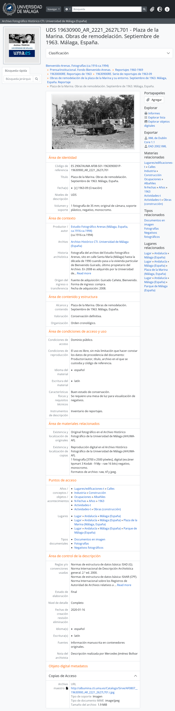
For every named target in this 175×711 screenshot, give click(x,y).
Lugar (78, 516)
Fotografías (81, 543)
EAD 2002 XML (155, 146)
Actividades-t (82, 505)
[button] (152, 9)
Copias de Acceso (62, 675)
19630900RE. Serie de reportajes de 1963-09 (124, 74)
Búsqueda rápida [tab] (16, 71)
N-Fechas (80, 501)
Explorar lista (154, 117)
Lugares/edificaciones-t (89, 489)
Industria (80, 493)
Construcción (97, 493)
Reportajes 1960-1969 (129, 70)
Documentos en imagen (89, 539)
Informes (152, 113)
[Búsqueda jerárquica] (18, 79)
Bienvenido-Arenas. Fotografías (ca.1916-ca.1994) (77, 66)
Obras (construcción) (107, 509)
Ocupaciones (82, 497)
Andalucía (90, 516)
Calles (111, 489)
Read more (84, 273)
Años (92, 501)
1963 (101, 501)
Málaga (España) (110, 516)
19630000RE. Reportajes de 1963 (71, 74)
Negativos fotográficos (88, 547)
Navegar (53, 9)
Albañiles (99, 497)
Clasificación (59, 53)
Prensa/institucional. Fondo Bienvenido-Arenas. (80, 70)
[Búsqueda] (107, 9)
